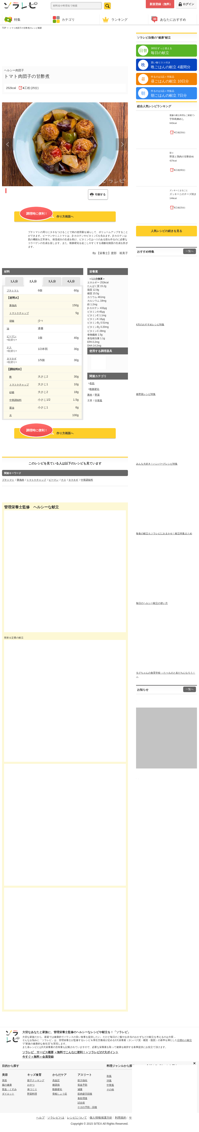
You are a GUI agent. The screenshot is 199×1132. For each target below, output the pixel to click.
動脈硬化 (94, 389)
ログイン (186, 4)
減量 (80, 1089)
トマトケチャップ (19, 313)
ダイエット (8, 1093)
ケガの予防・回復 (87, 1107)
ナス (9, 347)
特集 (12, 19)
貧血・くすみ (9, 1089)
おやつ (31, 1084)
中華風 (98, 400)
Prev (8, 144)
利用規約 (120, 1117)
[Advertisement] (65, 47)
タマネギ (11, 358)
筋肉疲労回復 (85, 1093)
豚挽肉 (13, 305)
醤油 (11, 407)
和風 (109, 1076)
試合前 (81, 1102)
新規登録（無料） (161, 4)
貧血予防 (82, 1084)
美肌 (92, 383)
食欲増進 (82, 1098)
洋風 (109, 1080)
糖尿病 (56, 1084)
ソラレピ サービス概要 (38, 1052)
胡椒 (11, 320)
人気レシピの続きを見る (166, 231)
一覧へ (190, 251)
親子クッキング (35, 1080)
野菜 (97, 394)
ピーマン (11, 336)
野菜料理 (32, 1093)
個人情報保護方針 (101, 1117)
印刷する (100, 194)
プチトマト (13, 290)
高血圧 (56, 1080)
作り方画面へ (46, 216)
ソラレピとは (55, 1117)
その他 (110, 1089)
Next (122, 144)
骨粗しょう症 (59, 1093)
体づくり (32, 1089)
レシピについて (77, 1117)
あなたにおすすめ (168, 19)
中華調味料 (15, 400)
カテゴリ (64, 19)
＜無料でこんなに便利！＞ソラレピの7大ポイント (86, 1052)
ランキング (115, 19)
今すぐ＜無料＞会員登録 (38, 1056)
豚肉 (89, 394)
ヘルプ (40, 1117)
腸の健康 (7, 1084)
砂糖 (11, 392)
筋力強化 (82, 1080)
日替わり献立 (184, 1040)
